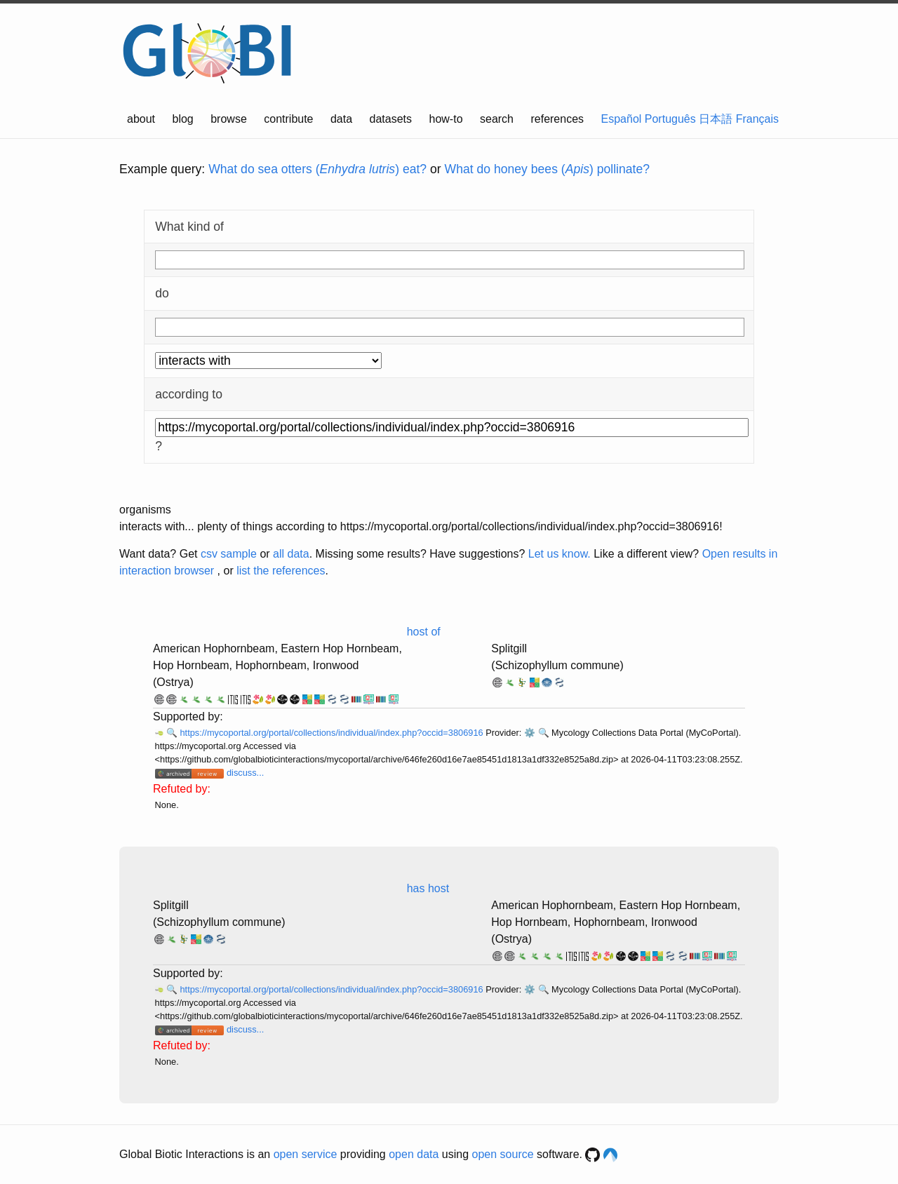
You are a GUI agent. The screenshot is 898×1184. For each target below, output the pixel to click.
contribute (288, 119)
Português (670, 119)
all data (291, 554)
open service (305, 1154)
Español (621, 119)
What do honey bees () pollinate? (547, 169)
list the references (280, 571)
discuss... (245, 772)
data (341, 119)
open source (503, 1154)
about (141, 119)
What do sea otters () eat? (317, 169)
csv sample (229, 554)
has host (428, 888)
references (557, 119)
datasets (391, 119)
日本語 (715, 119)
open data (413, 1154)
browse (228, 119)
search (497, 119)
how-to (446, 119)
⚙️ (529, 732)
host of (424, 632)
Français (757, 119)
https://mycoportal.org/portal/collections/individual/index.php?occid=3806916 (332, 732)
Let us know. (559, 554)
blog (183, 119)
